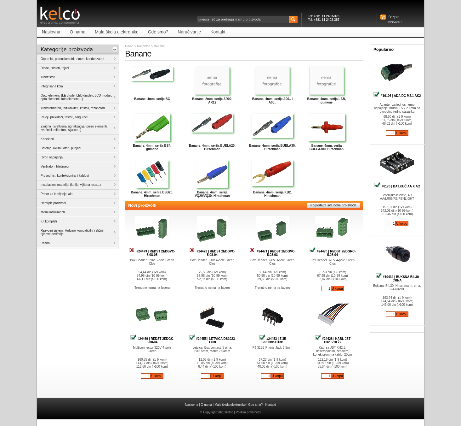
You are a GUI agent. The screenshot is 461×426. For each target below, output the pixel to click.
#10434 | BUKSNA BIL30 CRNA (397, 278)
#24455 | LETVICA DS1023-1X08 (212, 340)
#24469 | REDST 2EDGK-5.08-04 (152, 340)
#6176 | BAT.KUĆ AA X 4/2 (397, 186)
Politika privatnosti (248, 412)
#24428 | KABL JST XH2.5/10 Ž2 (332, 340)
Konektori (143, 46)
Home (129, 46)
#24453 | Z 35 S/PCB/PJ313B (272, 340)
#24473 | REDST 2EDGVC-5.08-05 (152, 253)
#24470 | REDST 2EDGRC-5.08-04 (332, 253)
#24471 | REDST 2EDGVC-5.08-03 (272, 253)
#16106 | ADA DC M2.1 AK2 (397, 96)
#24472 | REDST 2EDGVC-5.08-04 (212, 253)
